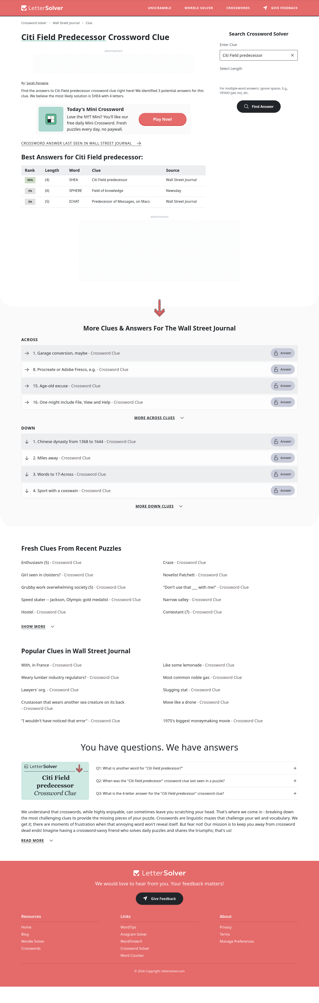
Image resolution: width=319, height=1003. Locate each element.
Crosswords (238, 8)
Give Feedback (159, 915)
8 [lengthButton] (283, 79)
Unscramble (159, 8)
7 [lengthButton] (273, 79)
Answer (282, 369)
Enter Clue (228, 44)
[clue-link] (150, 369)
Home (26, 943)
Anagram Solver (134, 950)
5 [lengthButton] (254, 79)
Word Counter (132, 971)
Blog (25, 950)
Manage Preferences (237, 957)
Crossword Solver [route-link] (34, 23)
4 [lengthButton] (244, 79)
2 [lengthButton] (224, 79)
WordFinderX (131, 957)
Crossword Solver (135, 964)
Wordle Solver (199, 8)
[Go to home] (159, 889)
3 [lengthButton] (234, 79)
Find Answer (259, 106)
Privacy (225, 943)
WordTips (128, 943)
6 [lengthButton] (263, 79)
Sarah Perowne (38, 99)
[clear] (292, 55)
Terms (225, 950)
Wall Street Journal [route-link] (66, 23)
